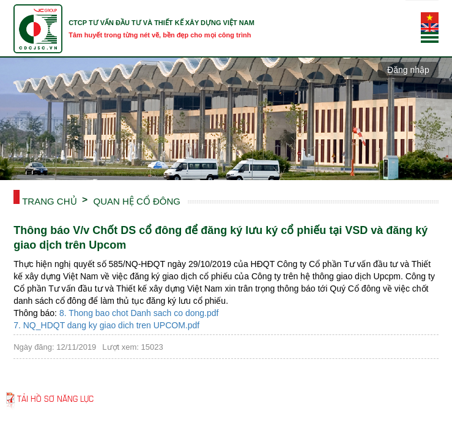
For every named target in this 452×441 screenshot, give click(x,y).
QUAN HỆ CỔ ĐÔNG (137, 200)
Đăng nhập (408, 70)
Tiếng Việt (430, 17)
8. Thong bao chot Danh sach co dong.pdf (139, 313)
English (430, 28)
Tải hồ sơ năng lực (55, 398)
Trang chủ (49, 200)
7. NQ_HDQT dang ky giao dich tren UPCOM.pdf (106, 325)
